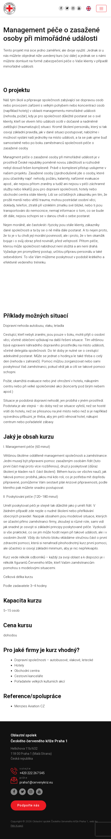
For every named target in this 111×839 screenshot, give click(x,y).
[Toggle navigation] (101, 8)
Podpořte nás (28, 805)
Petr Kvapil (17, 825)
